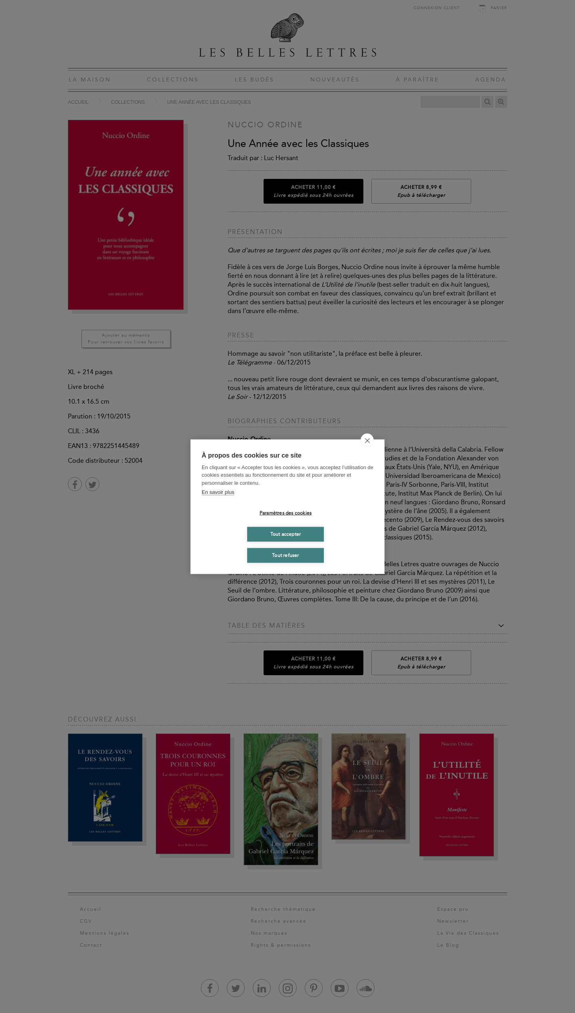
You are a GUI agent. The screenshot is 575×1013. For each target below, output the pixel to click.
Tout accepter (285, 534)
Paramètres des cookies (285, 513)
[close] (367, 440)
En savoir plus (218, 492)
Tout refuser (285, 555)
